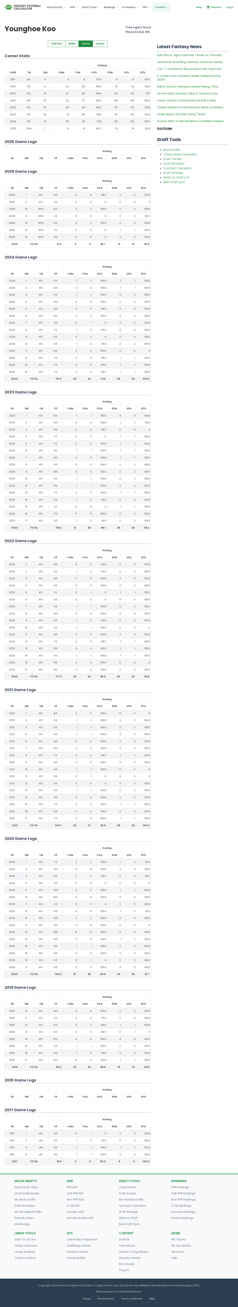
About (87, 1298)
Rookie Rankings (182, 1218)
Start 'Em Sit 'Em (25, 1239)
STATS (86, 43)
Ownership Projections (82, 1239)
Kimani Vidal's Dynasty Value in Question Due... (188, 93)
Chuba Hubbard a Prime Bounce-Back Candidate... (191, 107)
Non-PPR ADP (75, 1199)
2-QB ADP (73, 1206)
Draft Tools (89, 7)
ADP (72, 7)
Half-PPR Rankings (183, 1193)
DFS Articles (126, 1264)
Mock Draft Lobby (26, 1187)
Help (199, 7)
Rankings (109, 7)
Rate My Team (24, 1218)
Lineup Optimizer (26, 1246)
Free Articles (127, 1246)
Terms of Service (131, 1298)
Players (124, 1270)
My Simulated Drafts (28, 1212)
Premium (214, 7)
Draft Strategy (173, 173)
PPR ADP (72, 1187)
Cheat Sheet (127, 1187)
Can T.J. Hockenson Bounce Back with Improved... (190, 69)
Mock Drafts (55, 7)
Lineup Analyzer (25, 1252)
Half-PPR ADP (75, 1193)
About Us (177, 1252)
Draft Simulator (174, 164)
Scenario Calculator (177, 168)
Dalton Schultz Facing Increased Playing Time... (188, 86)
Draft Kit (124, 1239)
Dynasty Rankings (183, 1212)
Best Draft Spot (174, 182)
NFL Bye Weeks (181, 1246)
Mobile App (22, 1224)
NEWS (72, 43)
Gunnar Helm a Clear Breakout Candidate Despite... (191, 121)
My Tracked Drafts (131, 1199)
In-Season (128, 7)
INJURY (100, 43)
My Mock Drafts (25, 1199)
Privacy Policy (105, 1298)
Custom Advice (25, 1258)
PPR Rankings (180, 1187)
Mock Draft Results (27, 1193)
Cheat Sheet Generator (180, 154)
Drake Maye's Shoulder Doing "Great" (181, 114)
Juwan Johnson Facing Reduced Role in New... (187, 100)
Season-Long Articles (133, 1252)
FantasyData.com (130, 1291)
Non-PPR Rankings (183, 1199)
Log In (229, 7)
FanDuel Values (77, 1252)
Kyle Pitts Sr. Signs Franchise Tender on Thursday (189, 55)
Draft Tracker (172, 159)
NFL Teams (178, 1239)
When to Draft (128, 1218)
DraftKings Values (79, 1246)
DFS (145, 7)
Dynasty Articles (130, 1258)
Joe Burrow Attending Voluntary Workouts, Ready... (190, 62)
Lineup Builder (76, 1258)
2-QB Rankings (181, 1206)
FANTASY (56, 43)
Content (160, 7)
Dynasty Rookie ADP (80, 1218)
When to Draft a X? (176, 177)
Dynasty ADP (75, 1212)
